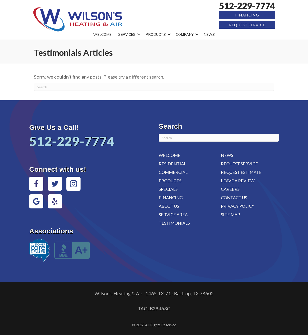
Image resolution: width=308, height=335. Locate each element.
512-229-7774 (247, 5)
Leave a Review (238, 180)
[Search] (154, 87)
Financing (247, 15)
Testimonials (174, 223)
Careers (230, 189)
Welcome (102, 34)
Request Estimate (241, 172)
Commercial (173, 172)
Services (126, 34)
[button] (138, 34)
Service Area (173, 214)
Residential (172, 163)
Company (185, 34)
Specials (168, 189)
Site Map (230, 214)
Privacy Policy (237, 206)
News (209, 34)
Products (156, 34)
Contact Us (234, 197)
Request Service (247, 25)
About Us (169, 206)
